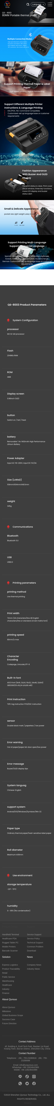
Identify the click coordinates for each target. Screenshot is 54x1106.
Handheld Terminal (10, 934)
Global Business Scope (12, 1015)
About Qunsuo (8, 1007)
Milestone (6, 1011)
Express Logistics (10, 965)
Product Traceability (11, 969)
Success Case (8, 1019)
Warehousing (8, 981)
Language (38, 4)
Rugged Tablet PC (10, 942)
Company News (34, 965)
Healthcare (7, 985)
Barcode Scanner (10, 951)
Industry (5, 989)
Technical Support (35, 942)
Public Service (8, 977)
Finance (5, 993)
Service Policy (33, 938)
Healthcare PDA (9, 938)
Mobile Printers (9, 946)
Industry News (33, 969)
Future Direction (9, 1023)
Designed (27, 1103)
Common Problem (35, 946)
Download (31, 951)
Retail (4, 973)
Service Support (34, 934)
